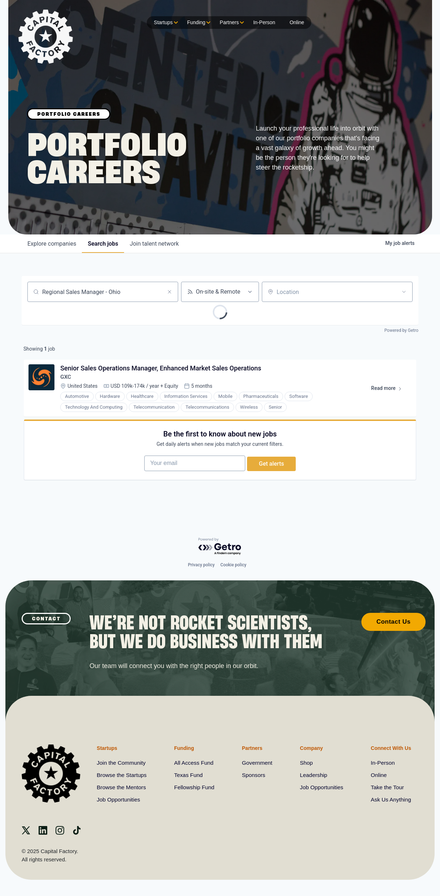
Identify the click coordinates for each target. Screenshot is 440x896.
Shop (305, 763)
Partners (231, 22)
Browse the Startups (123, 775)
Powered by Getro (401, 330)
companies (51, 243)
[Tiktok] (76, 833)
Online (297, 22)
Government (257, 763)
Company (310, 747)
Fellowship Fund (195, 787)
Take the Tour (386, 787)
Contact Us (394, 621)
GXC (66, 378)
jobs (103, 243)
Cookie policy (233, 564)
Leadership (313, 775)
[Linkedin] (43, 833)
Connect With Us (389, 747)
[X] (26, 833)
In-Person (264, 22)
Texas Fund (189, 775)
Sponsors (253, 775)
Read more (389, 391)
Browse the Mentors (122, 787)
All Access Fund (194, 763)
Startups (165, 22)
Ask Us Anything (390, 799)
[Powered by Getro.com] (220, 545)
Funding (198, 22)
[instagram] (60, 833)
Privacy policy (201, 564)
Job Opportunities (119, 799)
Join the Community (122, 763)
